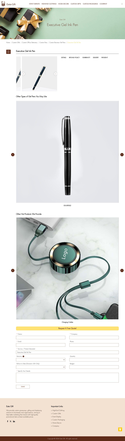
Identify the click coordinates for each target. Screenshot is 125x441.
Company (103, 4)
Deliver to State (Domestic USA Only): (28, 364)
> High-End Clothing (57, 410)
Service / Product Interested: (26, 349)
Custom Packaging (90, 4)
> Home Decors (56, 423)
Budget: (72, 364)
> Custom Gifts (56, 414)
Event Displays (34, 4)
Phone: (72, 341)
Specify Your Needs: (24, 371)
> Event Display (56, 417)
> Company (55, 426)
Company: (74, 334)
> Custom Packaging (58, 420)
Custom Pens (43, 42)
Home (8, 42)
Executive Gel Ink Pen (74, 42)
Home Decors (63, 4)
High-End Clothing (49, 4)
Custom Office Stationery (29, 42)
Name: (19, 334)
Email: (19, 341)
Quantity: (72, 356)
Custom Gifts (76, 4)
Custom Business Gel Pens (57, 42)
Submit (23, 387)
